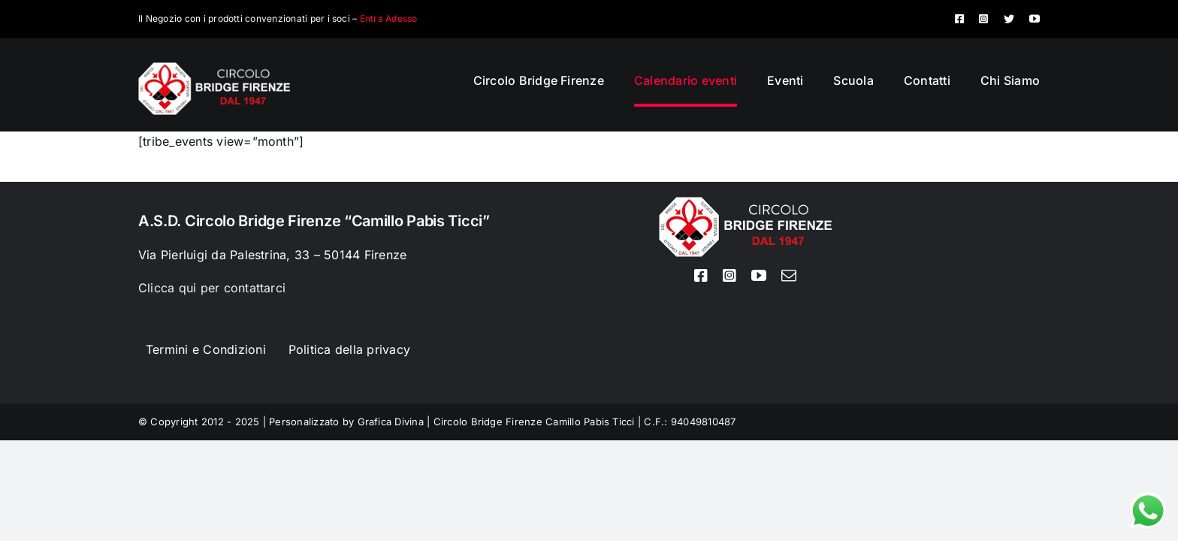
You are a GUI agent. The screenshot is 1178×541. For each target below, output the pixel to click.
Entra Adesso (389, 18)
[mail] (788, 275)
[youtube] (1034, 19)
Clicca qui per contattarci (211, 287)
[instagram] (983, 19)
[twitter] (1009, 19)
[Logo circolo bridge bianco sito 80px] (214, 68)
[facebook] (959, 19)
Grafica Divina (391, 422)
